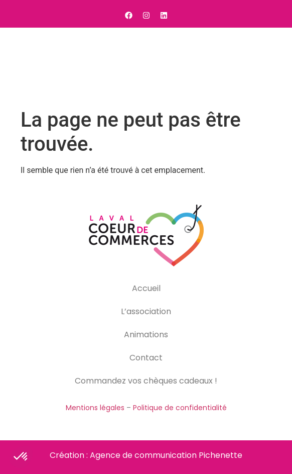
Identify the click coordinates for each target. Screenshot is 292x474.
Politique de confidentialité (180, 408)
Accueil (146, 288)
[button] (272, 66)
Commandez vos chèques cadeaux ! (146, 381)
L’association (146, 311)
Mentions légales (95, 408)
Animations (146, 334)
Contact (146, 357)
